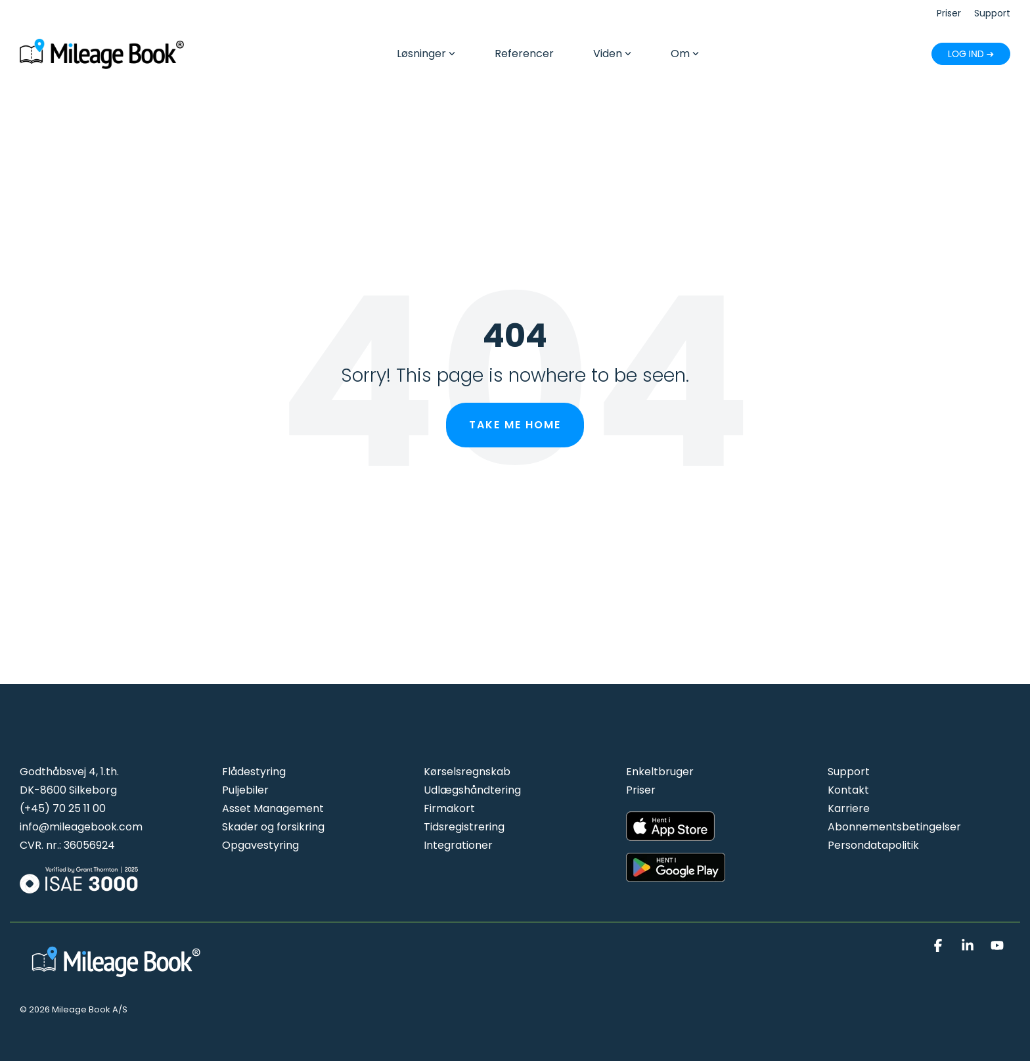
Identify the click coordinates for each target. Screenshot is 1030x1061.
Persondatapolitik (873, 845)
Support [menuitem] (992, 13)
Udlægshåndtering (472, 790)
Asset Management (273, 808)
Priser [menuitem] (949, 13)
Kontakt (848, 790)
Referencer (524, 53)
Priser (641, 790)
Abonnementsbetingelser (894, 826)
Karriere (849, 808)
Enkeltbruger (660, 771)
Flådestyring (254, 771)
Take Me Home (515, 424)
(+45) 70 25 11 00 (63, 808)
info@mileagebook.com (81, 826)
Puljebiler (245, 790)
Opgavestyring (260, 845)
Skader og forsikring (273, 826)
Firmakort (449, 808)
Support (849, 771)
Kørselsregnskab (467, 771)
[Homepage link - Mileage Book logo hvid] (118, 978)
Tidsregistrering (464, 826)
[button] (939, 946)
